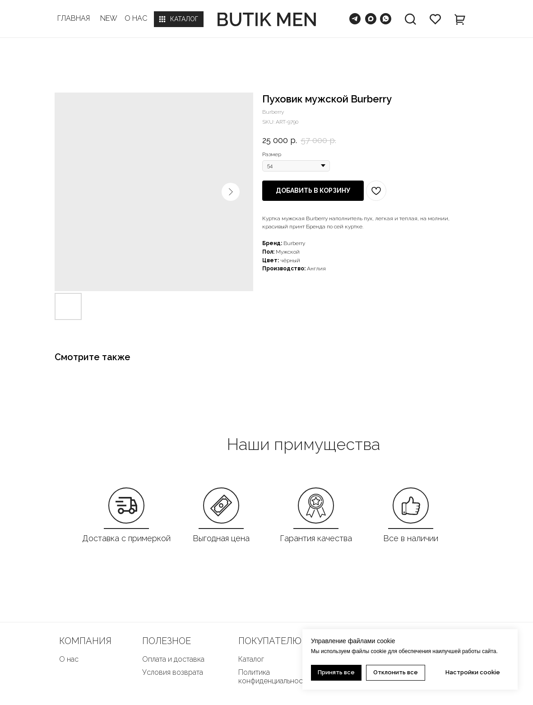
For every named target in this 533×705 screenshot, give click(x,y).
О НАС (136, 18)
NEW (108, 18)
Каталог (251, 659)
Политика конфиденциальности (274, 676)
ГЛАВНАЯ (73, 18)
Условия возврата (172, 672)
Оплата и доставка (173, 659)
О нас (69, 659)
